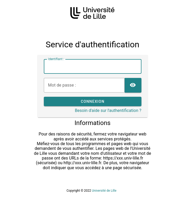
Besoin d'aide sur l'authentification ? (108, 110)
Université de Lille (104, 190)
